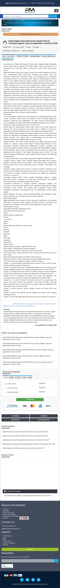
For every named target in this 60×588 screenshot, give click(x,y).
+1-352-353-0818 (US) (37, 3)
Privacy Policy (6, 541)
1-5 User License (11, 388)
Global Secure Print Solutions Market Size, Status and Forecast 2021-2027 (25, 436)
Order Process (7, 536)
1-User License (10, 384)
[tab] (22, 56)
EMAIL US (30, 549)
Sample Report (35, 56)
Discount (15, 420)
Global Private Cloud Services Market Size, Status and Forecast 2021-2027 (25, 432)
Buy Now (30, 399)
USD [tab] (5, 378)
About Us (5, 509)
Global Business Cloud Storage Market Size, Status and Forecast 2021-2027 (26, 440)
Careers (5, 518)
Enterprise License (11, 392)
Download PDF (43, 420)
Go (56, 561)
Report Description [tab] (8, 56)
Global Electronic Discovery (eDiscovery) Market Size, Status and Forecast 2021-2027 (29, 444)
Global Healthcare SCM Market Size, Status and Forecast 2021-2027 (23, 448)
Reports (11, 21)
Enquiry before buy (48, 56)
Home (4, 21)
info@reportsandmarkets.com (17, 3)
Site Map (5, 545)
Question (43, 416)
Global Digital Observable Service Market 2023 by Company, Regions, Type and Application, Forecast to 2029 (32, 42)
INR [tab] (30, 378)
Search (53, 16)
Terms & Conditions (8, 543)
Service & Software (20, 21)
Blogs (4, 538)
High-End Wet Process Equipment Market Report (19, 306)
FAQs (4, 540)
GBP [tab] (11, 378)
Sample (15, 416)
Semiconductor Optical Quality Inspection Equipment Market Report (34, 304)
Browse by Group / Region (10, 516)
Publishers (5, 511)
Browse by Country (8, 513)
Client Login (49, 3)
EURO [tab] (18, 378)
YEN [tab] (24, 378)
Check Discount (7, 60)
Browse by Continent (9, 515)
